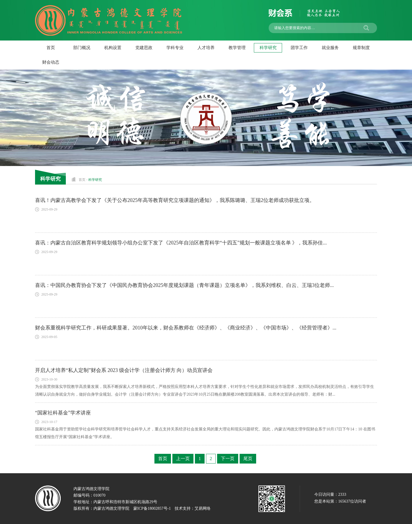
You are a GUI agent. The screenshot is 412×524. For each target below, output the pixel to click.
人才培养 (206, 47)
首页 (50, 47)
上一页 (183, 458)
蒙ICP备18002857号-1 (152, 508)
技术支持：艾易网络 (193, 508)
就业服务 (330, 47)
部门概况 (81, 47)
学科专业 (174, 47)
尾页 (247, 458)
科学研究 (268, 47)
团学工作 (299, 47)
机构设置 (112, 47)
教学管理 (237, 47)
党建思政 (143, 47)
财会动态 (50, 62)
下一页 (227, 458)
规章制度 (361, 47)
